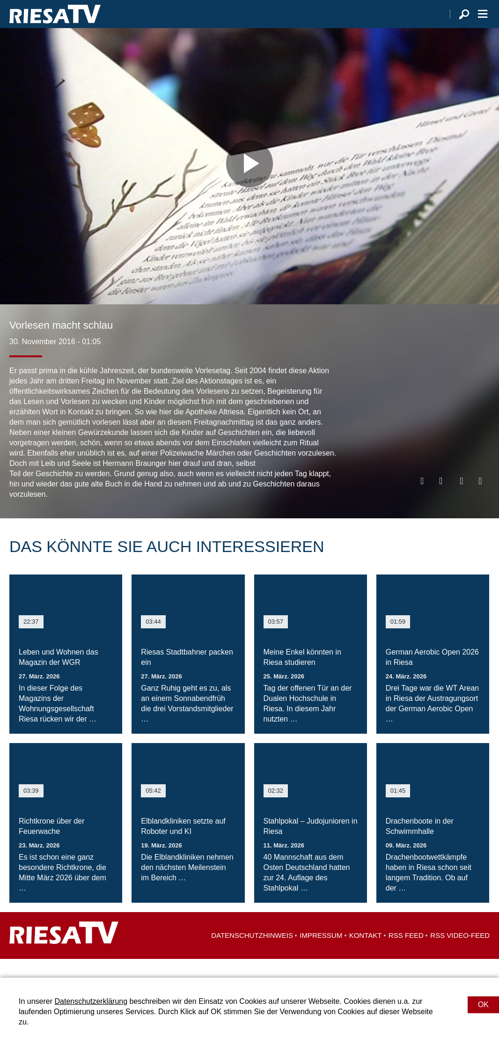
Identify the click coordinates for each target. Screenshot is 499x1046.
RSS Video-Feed (460, 954)
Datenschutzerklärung (90, 1001)
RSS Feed (406, 954)
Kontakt (365, 954)
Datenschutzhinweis (252, 954)
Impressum (321, 954)
